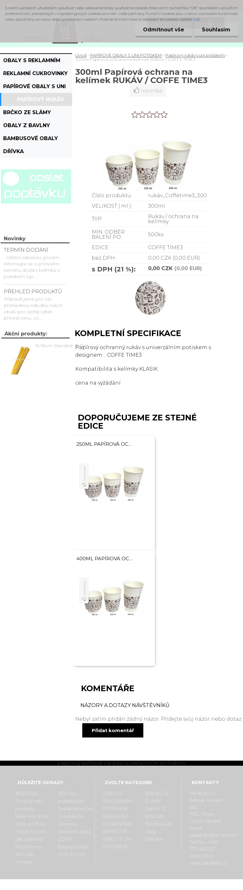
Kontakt (24, 862)
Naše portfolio (30, 824)
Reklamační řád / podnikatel (75, 812)
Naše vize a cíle (32, 816)
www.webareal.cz (147, 884)
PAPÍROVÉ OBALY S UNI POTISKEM (34, 88)
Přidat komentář (113, 730)
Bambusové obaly (30, 138)
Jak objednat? (30, 839)
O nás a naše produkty (29, 805)
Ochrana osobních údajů (74, 828)
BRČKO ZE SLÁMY (27, 112)
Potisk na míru (31, 832)
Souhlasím (216, 30)
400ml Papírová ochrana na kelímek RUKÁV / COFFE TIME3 (105, 558)
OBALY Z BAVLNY (26, 125)
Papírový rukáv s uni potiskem (40, 101)
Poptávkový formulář (28, 850)
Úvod (80, 55)
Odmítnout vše (162, 30)
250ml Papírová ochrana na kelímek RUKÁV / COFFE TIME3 (105, 444)
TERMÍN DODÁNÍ (26, 250)
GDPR (65, 839)
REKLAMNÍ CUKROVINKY (35, 73)
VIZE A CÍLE (71, 854)
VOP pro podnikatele (71, 797)
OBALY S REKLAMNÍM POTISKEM (31, 62)
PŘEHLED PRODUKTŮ (33, 292)
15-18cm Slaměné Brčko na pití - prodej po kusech (64, 345)
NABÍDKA (26, 793)
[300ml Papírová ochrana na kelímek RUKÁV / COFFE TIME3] (149, 281)
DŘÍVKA (13, 151)
